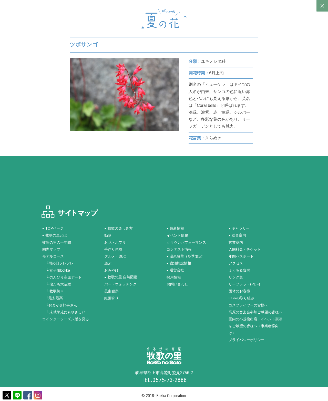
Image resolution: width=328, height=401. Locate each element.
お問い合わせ (177, 284)
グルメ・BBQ (115, 256)
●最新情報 (175, 228)
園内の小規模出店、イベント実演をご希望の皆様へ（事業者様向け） (255, 326)
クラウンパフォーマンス (186, 242)
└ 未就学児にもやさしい (63, 312)
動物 (107, 235)
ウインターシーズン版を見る (65, 319)
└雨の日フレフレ (58, 263)
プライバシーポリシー (246, 340)
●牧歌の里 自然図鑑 (120, 277)
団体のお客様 (239, 291)
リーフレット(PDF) (244, 284)
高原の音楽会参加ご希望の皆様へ (255, 312)
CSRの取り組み (241, 298)
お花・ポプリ (115, 242)
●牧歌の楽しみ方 (118, 228)
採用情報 (174, 277)
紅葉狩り (111, 298)
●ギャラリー (239, 228)
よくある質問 (239, 270)
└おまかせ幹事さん (59, 305)
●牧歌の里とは (54, 235)
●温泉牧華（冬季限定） (186, 256)
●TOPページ (53, 228)
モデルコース (53, 256)
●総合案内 (237, 235)
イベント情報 (177, 235)
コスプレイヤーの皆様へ (248, 305)
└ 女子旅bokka (56, 270)
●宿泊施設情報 (179, 263)
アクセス (236, 263)
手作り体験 (113, 249)
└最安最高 (52, 298)
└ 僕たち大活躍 (56, 284)
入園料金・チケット (245, 249)
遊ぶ (107, 263)
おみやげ (111, 270)
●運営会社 (175, 270)
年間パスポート (241, 256)
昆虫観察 (111, 291)
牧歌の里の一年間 (56, 242)
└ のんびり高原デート (62, 277)
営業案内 (236, 242)
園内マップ (51, 249)
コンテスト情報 (179, 249)
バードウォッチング (120, 284)
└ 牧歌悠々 (53, 291)
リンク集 (236, 277)
